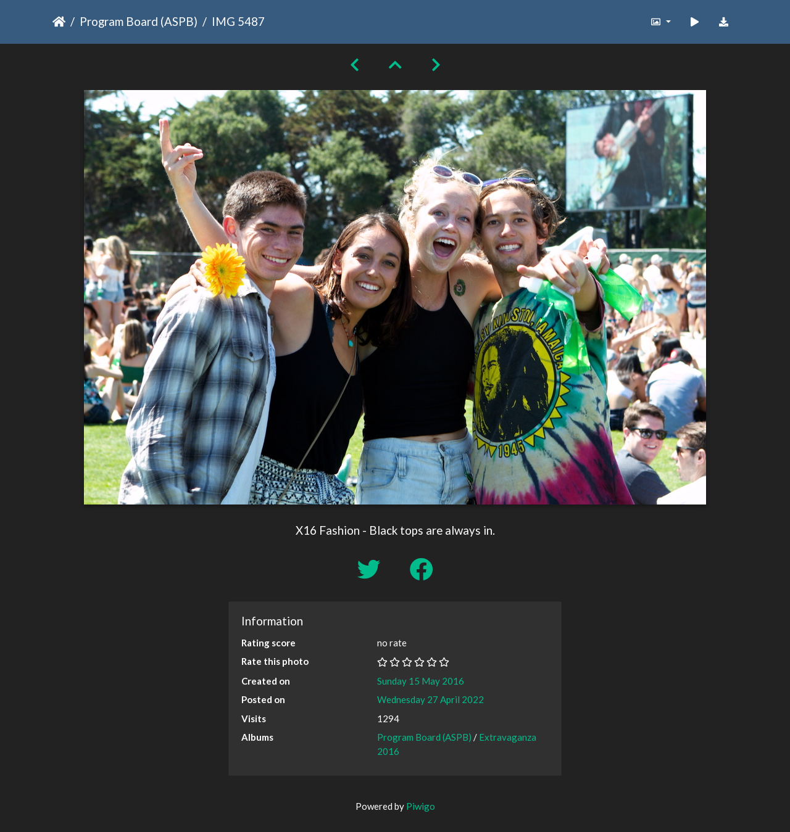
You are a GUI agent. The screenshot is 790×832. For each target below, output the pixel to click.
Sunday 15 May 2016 (420, 680)
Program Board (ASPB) (139, 21)
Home (58, 21)
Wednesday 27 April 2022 (430, 699)
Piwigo (420, 806)
